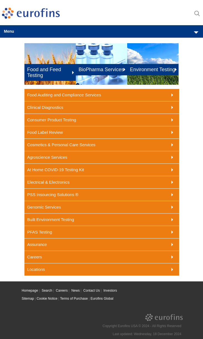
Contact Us (91, 290)
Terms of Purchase (74, 299)
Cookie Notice (47, 299)
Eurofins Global (102, 299)
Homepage (30, 290)
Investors (110, 290)
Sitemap (28, 299)
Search (47, 290)
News (75, 290)
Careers (62, 290)
